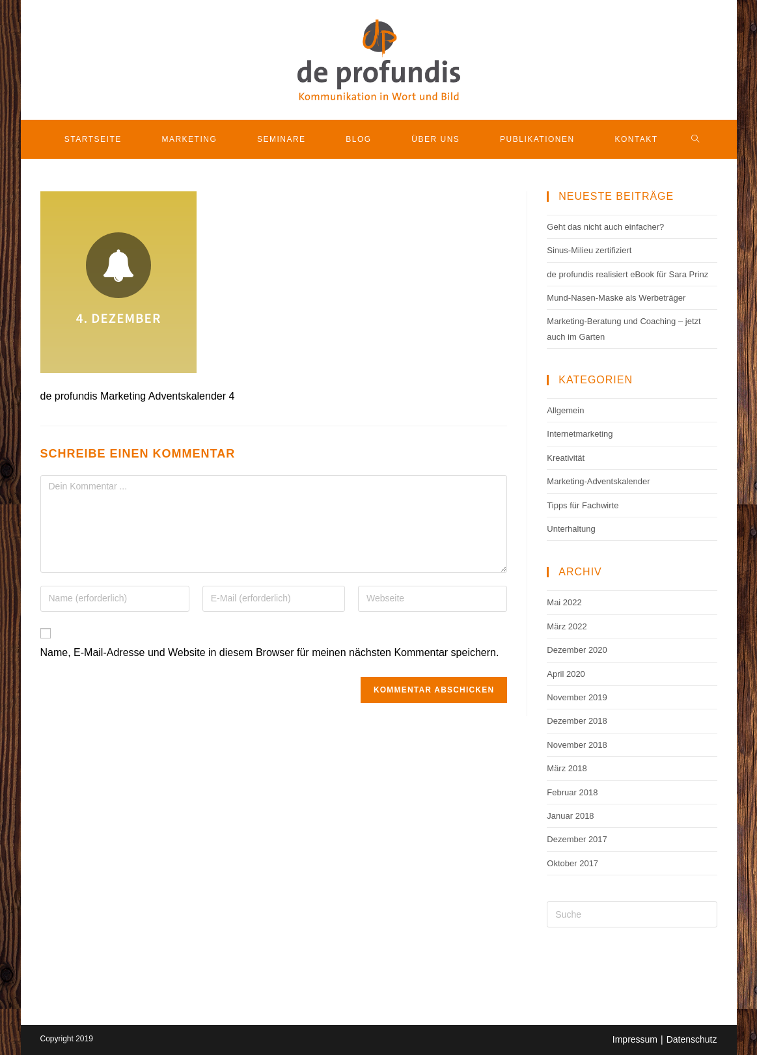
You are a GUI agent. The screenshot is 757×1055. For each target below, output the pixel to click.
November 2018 (577, 745)
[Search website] (695, 139)
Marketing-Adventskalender (598, 481)
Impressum (634, 1039)
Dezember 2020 (577, 650)
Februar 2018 (572, 792)
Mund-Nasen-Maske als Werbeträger (616, 298)
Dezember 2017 (577, 839)
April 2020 (566, 674)
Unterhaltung (571, 529)
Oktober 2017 (572, 863)
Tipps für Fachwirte (582, 505)
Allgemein (565, 410)
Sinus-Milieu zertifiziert (589, 250)
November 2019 (577, 697)
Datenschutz (692, 1039)
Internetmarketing (579, 434)
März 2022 (566, 626)
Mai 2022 (564, 602)
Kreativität (566, 458)
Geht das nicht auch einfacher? (605, 227)
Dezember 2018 (577, 721)
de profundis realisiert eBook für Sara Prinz (627, 274)
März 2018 (566, 768)
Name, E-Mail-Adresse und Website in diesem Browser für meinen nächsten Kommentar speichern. (269, 652)
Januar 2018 (570, 816)
